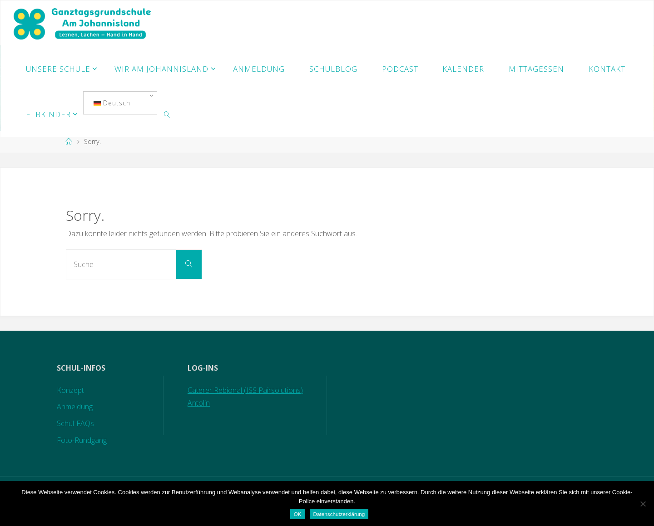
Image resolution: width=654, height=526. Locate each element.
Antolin (199, 403)
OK (298, 514)
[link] (167, 114)
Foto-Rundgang (82, 440)
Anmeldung (75, 407)
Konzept (70, 390)
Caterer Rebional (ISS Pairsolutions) (245, 390)
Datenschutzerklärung (339, 514)
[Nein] (642, 503)
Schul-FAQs (75, 423)
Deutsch (112, 103)
